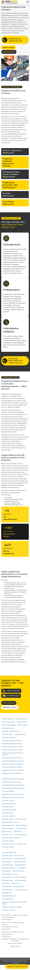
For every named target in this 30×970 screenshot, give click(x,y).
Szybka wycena (8, 47)
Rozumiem (15, 963)
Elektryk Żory (18, 831)
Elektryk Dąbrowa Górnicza (11, 822)
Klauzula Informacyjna (15, 943)
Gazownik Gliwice (7, 807)
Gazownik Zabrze (7, 813)
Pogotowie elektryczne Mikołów (12, 767)
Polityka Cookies (15, 946)
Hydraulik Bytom (7, 734)
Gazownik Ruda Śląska (9, 810)
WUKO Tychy (16, 883)
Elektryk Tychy (7, 831)
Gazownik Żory (21, 844)
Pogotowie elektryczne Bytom (12, 743)
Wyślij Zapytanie (9, 52)
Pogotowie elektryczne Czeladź (12, 750)
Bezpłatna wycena (10, 707)
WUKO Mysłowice (7, 889)
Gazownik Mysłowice (8, 816)
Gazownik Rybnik (7, 819)
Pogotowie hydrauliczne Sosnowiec (13, 797)
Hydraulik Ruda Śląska (9, 852)
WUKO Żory (6, 883)
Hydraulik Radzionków (9, 896)
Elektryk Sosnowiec (8, 722)
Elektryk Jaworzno (8, 825)
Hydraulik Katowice (8, 728)
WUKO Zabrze (6, 862)
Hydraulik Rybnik (20, 734)
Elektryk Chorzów (21, 719)
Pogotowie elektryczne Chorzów (12, 747)
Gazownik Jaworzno (8, 844)
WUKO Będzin (21, 868)
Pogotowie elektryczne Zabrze (12, 740)
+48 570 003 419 (13, 690)
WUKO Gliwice (19, 855)
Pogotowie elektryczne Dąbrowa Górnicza (12, 754)
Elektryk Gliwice (21, 722)
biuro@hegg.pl (13, 695)
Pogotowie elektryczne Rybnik (12, 773)
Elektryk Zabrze (23, 725)
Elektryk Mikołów (21, 825)
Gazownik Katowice (8, 791)
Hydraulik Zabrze (20, 865)
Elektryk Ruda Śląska (9, 725)
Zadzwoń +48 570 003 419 (17, 966)
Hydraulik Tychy (7, 855)
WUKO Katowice (7, 858)
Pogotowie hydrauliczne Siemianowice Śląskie (14, 903)
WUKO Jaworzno (18, 886)
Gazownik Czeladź (8, 841)
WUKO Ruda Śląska (19, 877)
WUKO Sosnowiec (20, 858)
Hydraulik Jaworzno (21, 889)
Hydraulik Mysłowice (8, 868)
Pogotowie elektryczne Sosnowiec (13, 779)
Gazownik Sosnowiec (8, 803)
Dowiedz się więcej (22, 960)
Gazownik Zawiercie (8, 847)
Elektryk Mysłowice (8, 828)
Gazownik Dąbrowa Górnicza (11, 837)
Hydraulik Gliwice (7, 865)
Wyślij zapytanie (9, 703)
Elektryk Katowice (8, 719)
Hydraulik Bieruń (7, 899)
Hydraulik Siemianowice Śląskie (12, 907)
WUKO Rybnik (6, 886)
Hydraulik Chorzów (19, 862)
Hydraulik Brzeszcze (8, 910)
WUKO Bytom (6, 871)
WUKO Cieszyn (7, 877)
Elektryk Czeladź (20, 819)
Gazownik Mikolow (20, 834)
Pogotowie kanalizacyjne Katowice (13, 785)
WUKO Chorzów (18, 871)
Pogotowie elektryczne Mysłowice (13, 770)
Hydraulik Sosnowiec (8, 737)
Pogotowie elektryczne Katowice (12, 764)
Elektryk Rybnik (21, 828)
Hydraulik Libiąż (7, 893)
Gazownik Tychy (7, 834)
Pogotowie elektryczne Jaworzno (13, 761)
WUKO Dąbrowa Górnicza (10, 874)
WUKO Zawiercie (20, 880)
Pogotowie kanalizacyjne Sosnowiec (13, 788)
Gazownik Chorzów (8, 800)
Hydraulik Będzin (7, 880)
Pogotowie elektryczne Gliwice (12, 758)
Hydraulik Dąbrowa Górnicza (11, 731)
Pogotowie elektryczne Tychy (11, 782)
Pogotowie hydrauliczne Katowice (13, 794)
